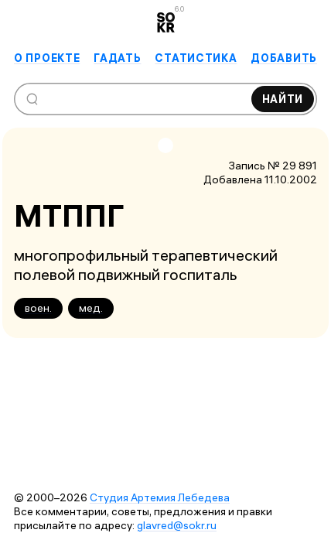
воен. (38, 308)
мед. (91, 308)
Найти (283, 99)
